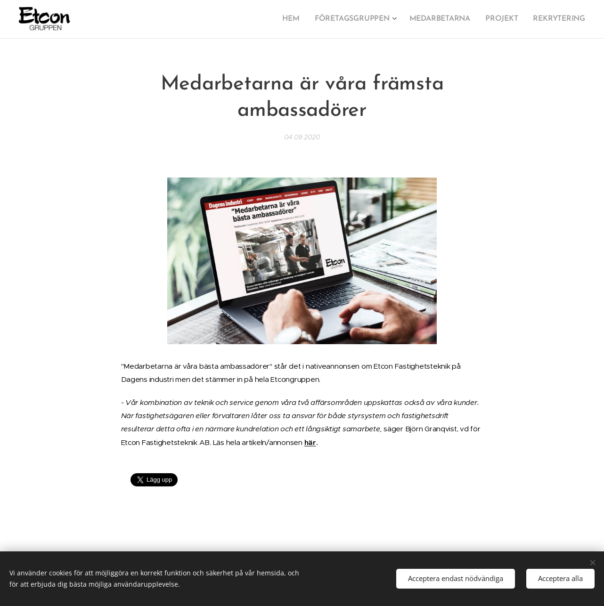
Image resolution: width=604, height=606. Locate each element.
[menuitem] (301, 19)
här (310, 442)
